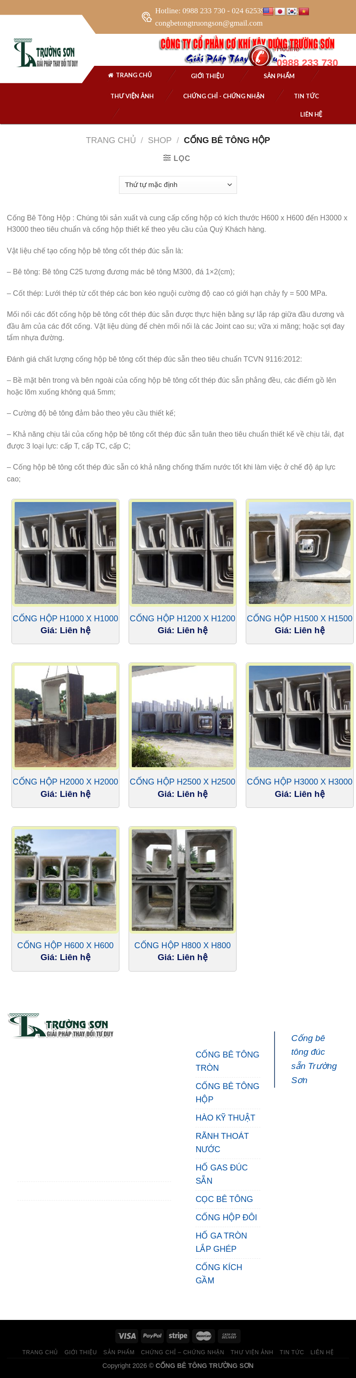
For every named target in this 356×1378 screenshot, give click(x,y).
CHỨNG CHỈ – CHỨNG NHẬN (182, 1352)
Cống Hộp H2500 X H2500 (183, 781)
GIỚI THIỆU (81, 1352)
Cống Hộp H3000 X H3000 (300, 781)
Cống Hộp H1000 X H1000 (66, 618)
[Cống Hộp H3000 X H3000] (300, 716)
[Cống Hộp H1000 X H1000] (65, 553)
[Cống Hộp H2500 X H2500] (182, 716)
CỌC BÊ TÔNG (224, 1199)
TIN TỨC (292, 1352)
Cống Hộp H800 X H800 (183, 945)
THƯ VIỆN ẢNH (132, 96)
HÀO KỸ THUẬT (225, 1117)
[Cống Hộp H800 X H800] (182, 880)
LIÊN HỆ (322, 1352)
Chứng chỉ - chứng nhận (223, 96)
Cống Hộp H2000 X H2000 (66, 781)
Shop (160, 140)
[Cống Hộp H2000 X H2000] (65, 716)
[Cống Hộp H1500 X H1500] (300, 553)
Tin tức (306, 96)
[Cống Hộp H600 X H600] (65, 880)
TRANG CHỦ (40, 1352)
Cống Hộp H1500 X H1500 (300, 618)
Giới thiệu (207, 76)
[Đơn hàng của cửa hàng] (178, 185)
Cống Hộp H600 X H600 (65, 945)
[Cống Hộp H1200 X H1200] (182, 553)
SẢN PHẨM (279, 76)
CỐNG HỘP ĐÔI (226, 1217)
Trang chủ (129, 76)
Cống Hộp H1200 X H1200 (183, 618)
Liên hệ (311, 114)
